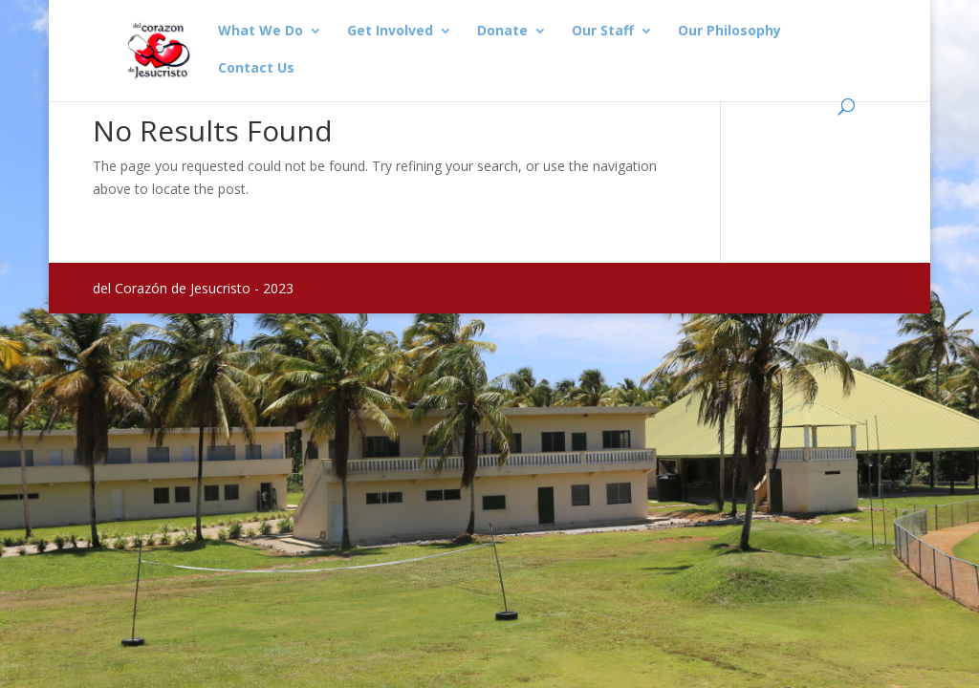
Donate (502, 31)
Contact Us (256, 68)
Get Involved (390, 31)
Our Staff (603, 31)
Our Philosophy (729, 31)
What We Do (260, 31)
